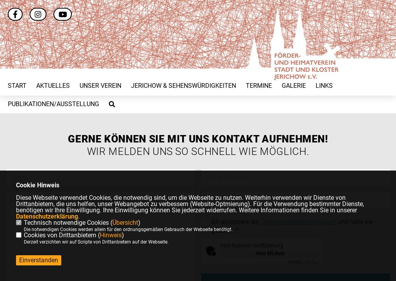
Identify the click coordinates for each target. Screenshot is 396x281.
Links (324, 86)
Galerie (294, 86)
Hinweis (111, 235)
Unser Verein (100, 86)
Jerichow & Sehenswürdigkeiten (183, 86)
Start (17, 86)
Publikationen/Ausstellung (53, 104)
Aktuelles (53, 86)
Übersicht (125, 222)
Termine (259, 86)
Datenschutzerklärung (47, 216)
